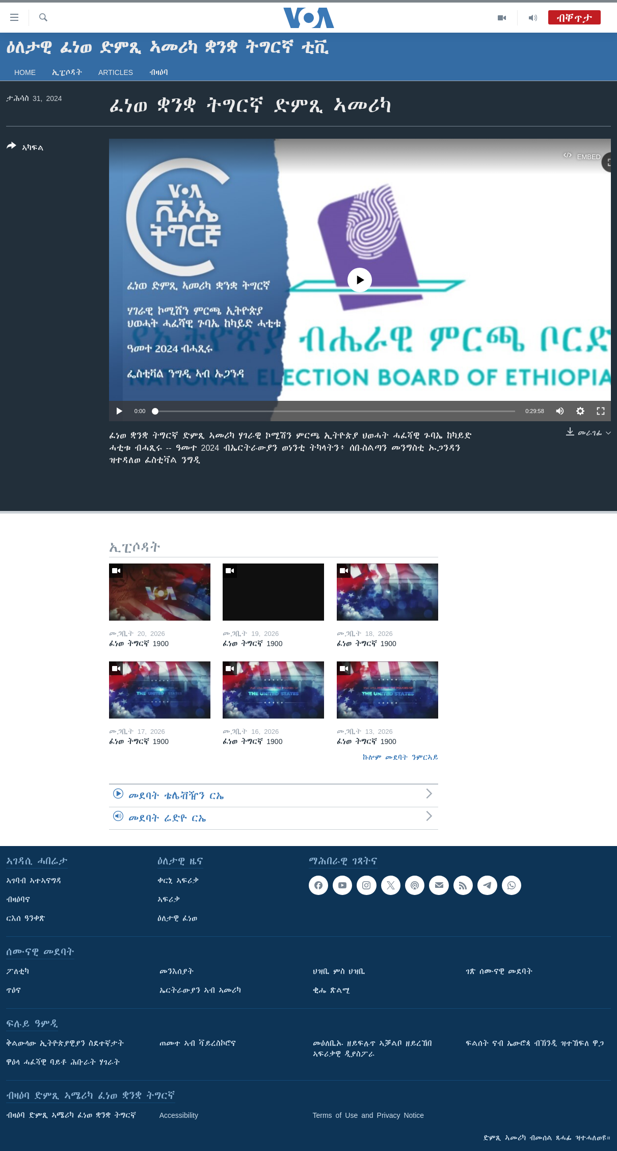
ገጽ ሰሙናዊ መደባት (499, 971)
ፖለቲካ (17, 971)
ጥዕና (13, 990)
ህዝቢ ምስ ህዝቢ (339, 971)
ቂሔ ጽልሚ (331, 990)
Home (25, 72)
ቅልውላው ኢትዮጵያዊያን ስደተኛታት (65, 1043)
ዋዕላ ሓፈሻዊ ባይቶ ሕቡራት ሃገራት (63, 1062)
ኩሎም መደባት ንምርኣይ (400, 757)
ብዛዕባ (158, 72)
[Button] (25, 149)
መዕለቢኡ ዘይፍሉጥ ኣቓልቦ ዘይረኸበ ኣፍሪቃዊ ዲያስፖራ (372, 1049)
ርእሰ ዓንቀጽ (25, 918)
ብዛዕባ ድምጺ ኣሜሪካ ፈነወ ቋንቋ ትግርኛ (71, 1115)
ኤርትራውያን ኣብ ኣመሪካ (200, 990)
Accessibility (178, 1115)
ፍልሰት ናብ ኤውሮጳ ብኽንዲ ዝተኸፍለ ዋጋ (535, 1043)
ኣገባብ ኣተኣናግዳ (34, 880)
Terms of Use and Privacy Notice (368, 1115)
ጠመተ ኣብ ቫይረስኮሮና (197, 1043)
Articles (115, 72)
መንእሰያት (176, 971)
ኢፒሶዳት (67, 72)
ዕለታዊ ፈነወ (177, 918)
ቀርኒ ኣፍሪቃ (178, 880)
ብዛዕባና (18, 899)
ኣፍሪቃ (168, 899)
